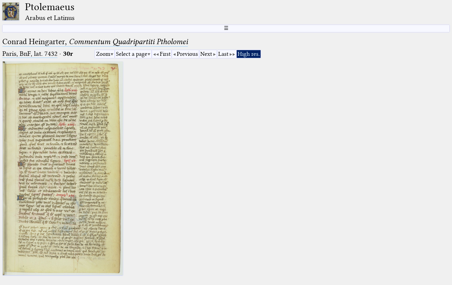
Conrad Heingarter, (95, 41)
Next (206, 53)
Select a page (131, 53)
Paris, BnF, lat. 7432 (30, 54)
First (165, 53)
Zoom (103, 53)
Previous (187, 53)
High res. (249, 53)
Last (223, 53)
